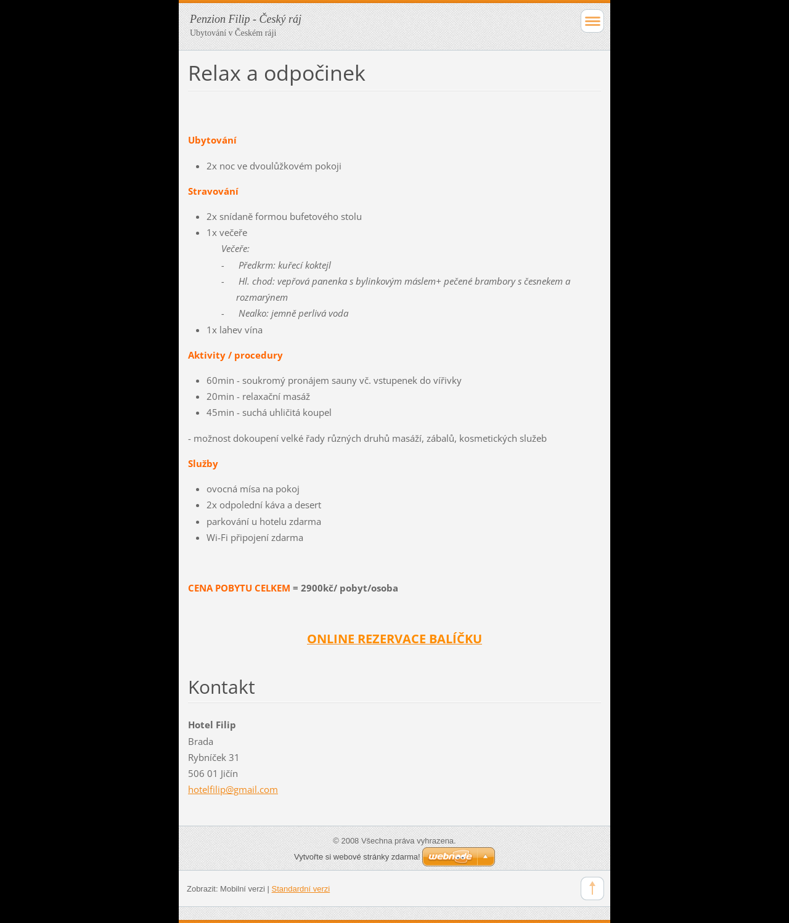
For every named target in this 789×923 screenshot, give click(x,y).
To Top (592, 888)
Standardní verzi (301, 888)
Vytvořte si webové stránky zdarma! (357, 856)
